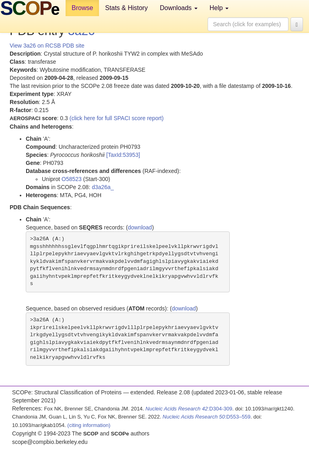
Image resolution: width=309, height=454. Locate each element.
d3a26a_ (103, 187)
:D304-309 (189, 409)
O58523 (72, 179)
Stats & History (126, 7)
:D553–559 (207, 417)
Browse (82, 7)
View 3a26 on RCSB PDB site (47, 45)
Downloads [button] (179, 7)
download (140, 227)
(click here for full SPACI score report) (117, 118)
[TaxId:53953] (123, 155)
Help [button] (219, 7)
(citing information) (88, 425)
